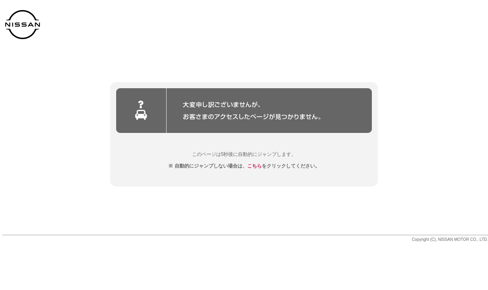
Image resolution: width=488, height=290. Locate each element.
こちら (254, 166)
